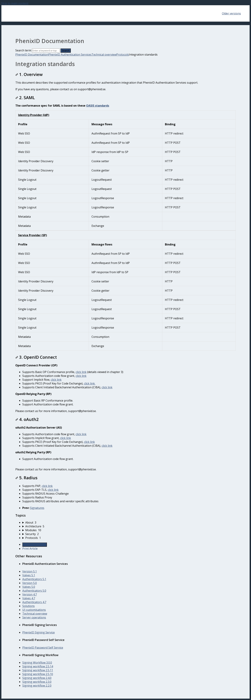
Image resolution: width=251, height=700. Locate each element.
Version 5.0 (29, 583)
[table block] (125, 170)
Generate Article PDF (34, 544)
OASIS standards (97, 105)
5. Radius (26, 477)
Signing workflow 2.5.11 (37, 670)
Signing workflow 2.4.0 (36, 678)
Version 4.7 (29, 594)
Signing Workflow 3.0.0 (37, 662)
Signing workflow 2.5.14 (37, 666)
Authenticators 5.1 (34, 579)
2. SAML (25, 97)
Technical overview (104, 54)
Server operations (34, 617)
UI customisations (34, 610)
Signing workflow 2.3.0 (36, 682)
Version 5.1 (29, 571)
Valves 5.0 (28, 587)
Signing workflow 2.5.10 (37, 674)
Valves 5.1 (28, 575)
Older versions (231, 13)
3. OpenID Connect (36, 357)
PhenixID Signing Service (38, 632)
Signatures (37, 508)
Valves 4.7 (28, 598)
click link (81, 372)
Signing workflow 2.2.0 (36, 685)
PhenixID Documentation (31, 54)
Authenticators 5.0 (34, 591)
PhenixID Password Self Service (42, 647)
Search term (23, 50)
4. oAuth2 (27, 419)
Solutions (28, 606)
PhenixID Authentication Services (70, 54)
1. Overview (29, 74)
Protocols (122, 54)
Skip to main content (14, 3)
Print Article (30, 549)
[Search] (46, 50)
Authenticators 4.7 (34, 602)
